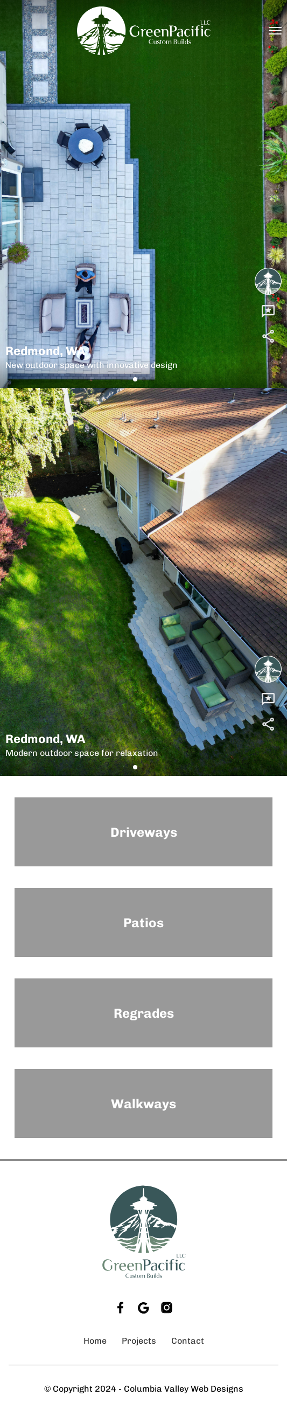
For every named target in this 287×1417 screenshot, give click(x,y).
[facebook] (120, 1307)
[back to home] (144, 30)
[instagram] (166, 1307)
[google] (143, 1307)
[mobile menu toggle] (275, 31)
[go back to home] (144, 1231)
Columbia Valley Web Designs (183, 1389)
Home (95, 1341)
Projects (139, 1341)
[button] (135, 379)
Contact (187, 1341)
